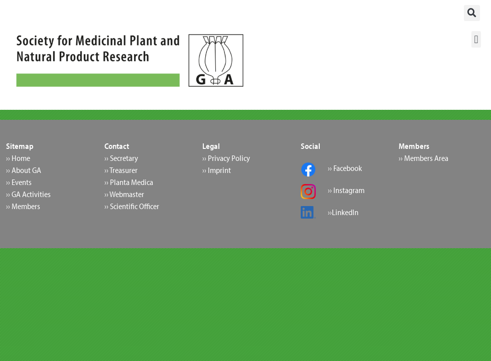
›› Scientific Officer (131, 206)
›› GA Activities (28, 194)
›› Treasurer (121, 170)
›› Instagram (346, 190)
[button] (472, 13)
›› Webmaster (124, 194)
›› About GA (23, 170)
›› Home (18, 158)
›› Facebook (345, 168)
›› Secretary (121, 158)
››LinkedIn (343, 212)
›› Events (19, 182)
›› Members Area (423, 158)
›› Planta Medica (128, 182)
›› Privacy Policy (226, 158)
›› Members (23, 206)
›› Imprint (216, 170)
